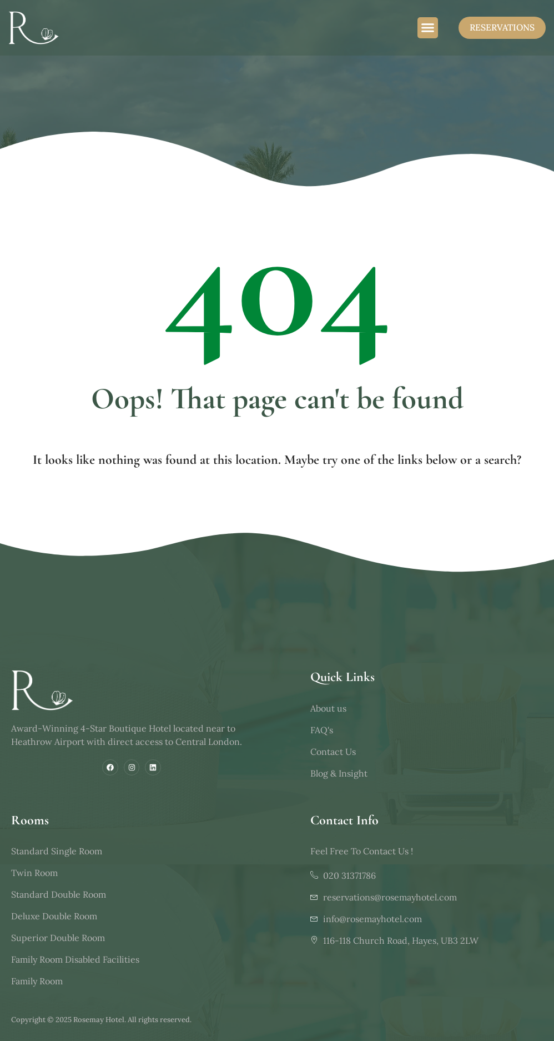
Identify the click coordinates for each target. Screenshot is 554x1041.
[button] (428, 27)
